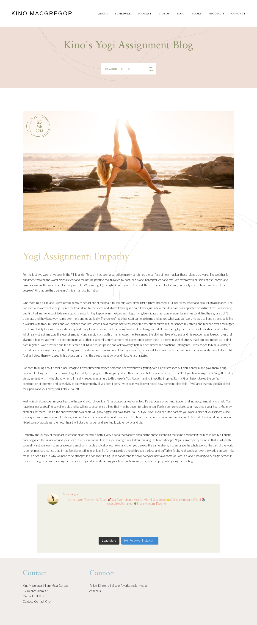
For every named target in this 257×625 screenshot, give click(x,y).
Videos (164, 14)
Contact (238, 14)
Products (216, 14)
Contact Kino (42, 601)
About (103, 14)
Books (197, 14)
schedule (123, 14)
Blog (181, 14)
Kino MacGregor (42, 13)
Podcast (145, 14)
